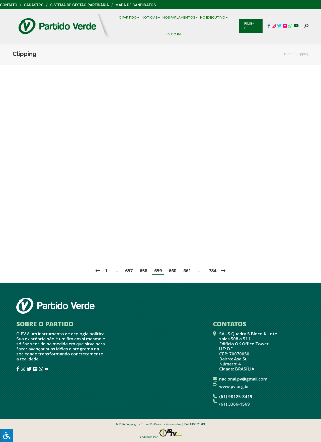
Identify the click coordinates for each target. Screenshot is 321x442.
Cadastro (34, 5)
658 (143, 271)
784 (212, 271)
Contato (8, 5)
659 (158, 271)
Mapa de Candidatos (135, 5)
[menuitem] (130, 17)
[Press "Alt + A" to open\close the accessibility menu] (6, 435)
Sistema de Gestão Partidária (79, 5)
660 (172, 271)
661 (187, 271)
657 (129, 271)
